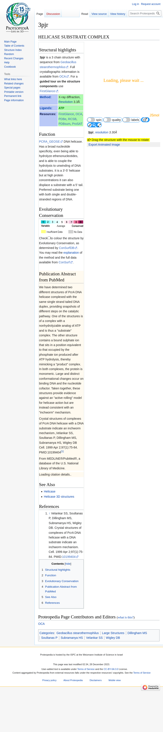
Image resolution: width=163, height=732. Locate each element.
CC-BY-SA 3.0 (111, 669)
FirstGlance (47, 91)
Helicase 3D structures (59, 496)
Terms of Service (86, 669)
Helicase (49, 491)
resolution (101, 132)
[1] (62, 451)
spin (94, 119)
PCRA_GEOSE (49, 141)
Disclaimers (96, 680)
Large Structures (113, 633)
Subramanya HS (72, 637)
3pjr (42, 57)
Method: (45, 97)
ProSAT (77, 123)
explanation (71, 252)
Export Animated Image (104, 144)
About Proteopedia (73, 680)
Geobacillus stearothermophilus (77, 633)
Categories (46, 633)
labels (130, 119)
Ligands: (46, 108)
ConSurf (64, 262)
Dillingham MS (137, 633)
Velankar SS (94, 637)
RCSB (72, 119)
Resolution (65, 102)
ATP (61, 108)
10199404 (68, 556)
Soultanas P (49, 637)
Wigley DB (113, 637)
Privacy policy (49, 680)
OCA (62, 76)
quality (112, 119)
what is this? (125, 617)
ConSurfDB (66, 248)
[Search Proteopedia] (145, 13)
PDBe (62, 119)
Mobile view (114, 680)
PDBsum (64, 123)
